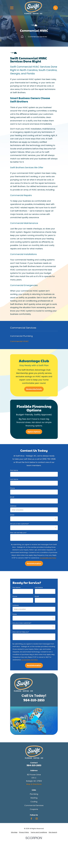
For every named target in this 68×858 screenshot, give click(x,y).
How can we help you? (18, 532)
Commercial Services (34, 805)
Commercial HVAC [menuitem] (19, 341)
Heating (33, 798)
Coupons (34, 809)
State (12, 515)
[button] (55, 7)
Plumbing (34, 794)
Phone (12, 488)
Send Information (34, 563)
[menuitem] (14, 832)
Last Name (14, 479)
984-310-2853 (34, 700)
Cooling (34, 801)
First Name (14, 470)
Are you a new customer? (19, 524)
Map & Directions (34, 784)
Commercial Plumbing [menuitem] (21, 336)
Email (12, 497)
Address (13, 506)
